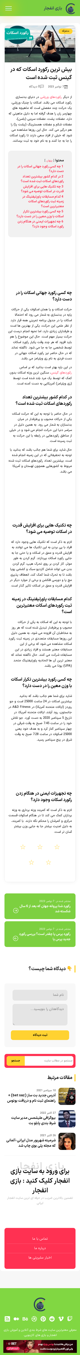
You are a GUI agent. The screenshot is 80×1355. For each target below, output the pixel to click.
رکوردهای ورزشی (51, 97)
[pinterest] (43, 1318)
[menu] (8, 8)
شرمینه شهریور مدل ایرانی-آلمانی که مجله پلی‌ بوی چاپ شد (31, 1143)
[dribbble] (34, 1318)
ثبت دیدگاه (40, 1035)
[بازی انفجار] (71, 9)
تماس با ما (40, 1238)
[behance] (25, 1318)
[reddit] (52, 1318)
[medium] (16, 1318)
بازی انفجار (53, 8)
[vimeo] (61, 1318)
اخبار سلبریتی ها (40, 1257)
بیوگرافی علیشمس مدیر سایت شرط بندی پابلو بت (33, 1120)
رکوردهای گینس (61, 372)
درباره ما (40, 1248)
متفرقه (65, 31)
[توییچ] (69, 1318)
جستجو (15, 1061)
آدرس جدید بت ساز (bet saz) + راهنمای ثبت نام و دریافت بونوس (31, 1098)
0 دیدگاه (36, 86)
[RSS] (7, 1318)
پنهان (49, 161)
